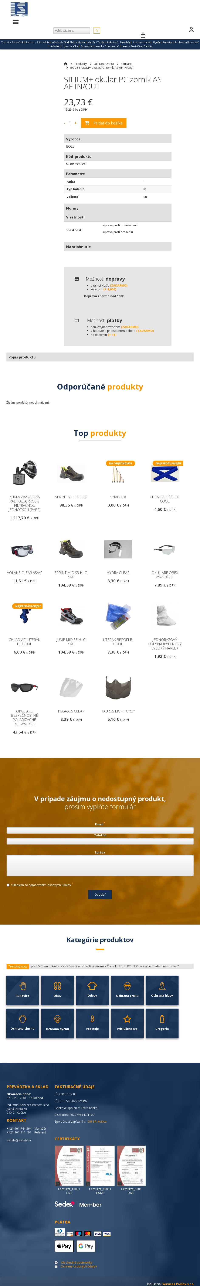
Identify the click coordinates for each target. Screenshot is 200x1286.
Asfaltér (55, 46)
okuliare (126, 64)
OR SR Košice (97, 1121)
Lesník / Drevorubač (107, 46)
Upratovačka (70, 46)
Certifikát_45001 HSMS (100, 1191)
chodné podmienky (79, 1262)
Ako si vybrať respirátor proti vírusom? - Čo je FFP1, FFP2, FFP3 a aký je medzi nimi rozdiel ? (115, 966)
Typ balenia (75, 189)
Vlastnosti (74, 230)
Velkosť (72, 197)
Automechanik (141, 42)
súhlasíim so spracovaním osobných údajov (40, 884)
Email (100, 823)
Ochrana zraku (104, 64)
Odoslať (100, 894)
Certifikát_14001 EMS (69, 1191)
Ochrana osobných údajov (79, 1266)
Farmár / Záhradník (37, 42)
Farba (71, 182)
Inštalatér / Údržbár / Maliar (68, 42)
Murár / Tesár (96, 42)
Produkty (80, 64)
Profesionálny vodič (187, 42)
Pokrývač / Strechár (118, 42)
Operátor (86, 46)
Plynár (156, 42)
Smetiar (167, 42)
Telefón (100, 835)
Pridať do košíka (104, 123)
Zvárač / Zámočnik (12, 42)
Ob (63, 1262)
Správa (100, 852)
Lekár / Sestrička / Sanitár (137, 46)
